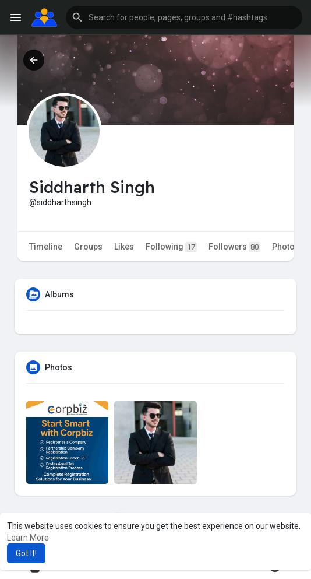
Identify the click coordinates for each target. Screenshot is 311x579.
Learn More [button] (28, 537)
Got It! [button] (26, 553)
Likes (124, 246)
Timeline (45, 246)
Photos (285, 246)
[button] (184, 17)
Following (171, 247)
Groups (88, 246)
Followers (234, 247)
